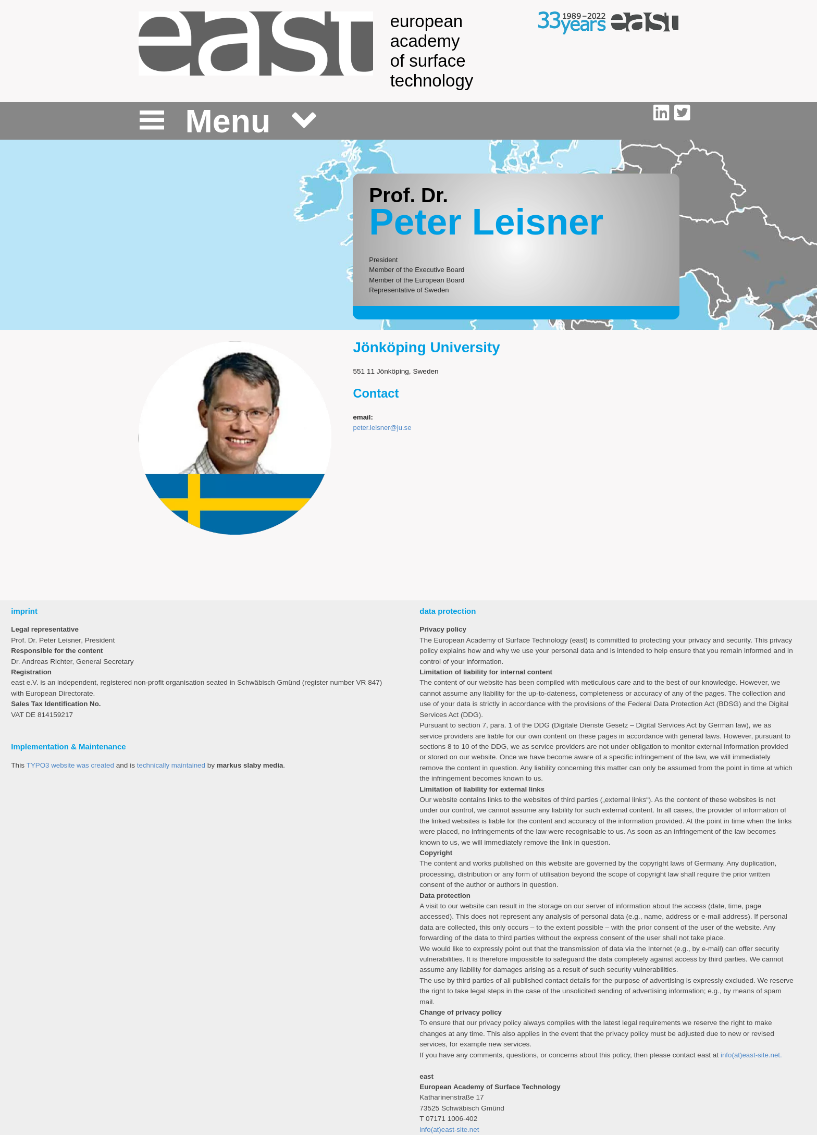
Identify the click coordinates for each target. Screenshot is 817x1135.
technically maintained (171, 765)
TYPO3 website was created (70, 765)
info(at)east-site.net (449, 1129)
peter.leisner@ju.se (382, 427)
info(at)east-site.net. (751, 1055)
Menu (228, 121)
